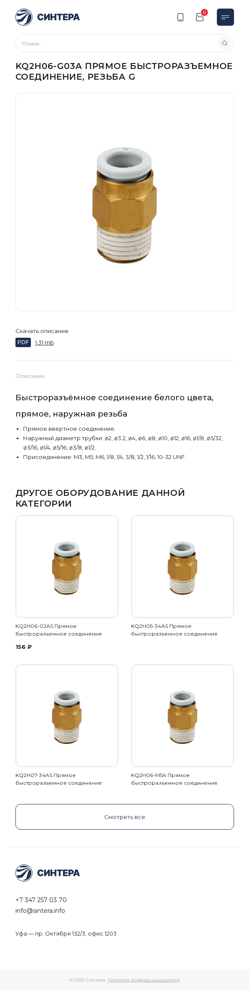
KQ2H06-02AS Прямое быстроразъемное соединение (58, 630)
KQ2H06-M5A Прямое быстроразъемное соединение (174, 779)
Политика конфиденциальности (144, 980)
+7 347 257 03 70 (41, 900)
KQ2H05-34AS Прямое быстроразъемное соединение (174, 630)
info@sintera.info (40, 910)
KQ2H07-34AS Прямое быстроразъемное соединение (58, 779)
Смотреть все (124, 816)
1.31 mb (44, 342)
